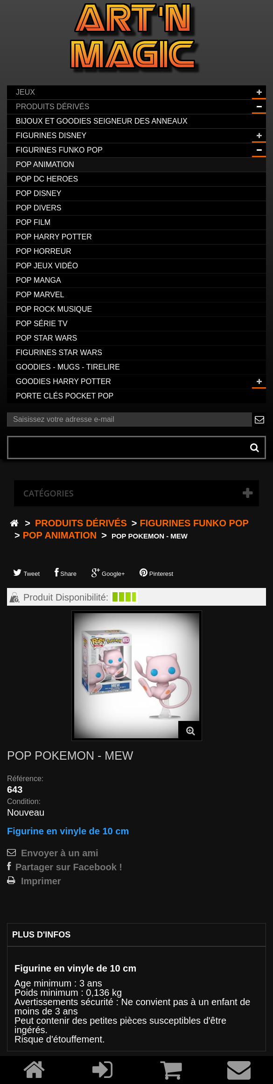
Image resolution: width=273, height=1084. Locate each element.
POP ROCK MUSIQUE (54, 309)
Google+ (108, 572)
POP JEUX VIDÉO (47, 266)
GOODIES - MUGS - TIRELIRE (68, 367)
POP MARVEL (40, 295)
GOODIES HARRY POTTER (63, 381)
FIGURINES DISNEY (51, 136)
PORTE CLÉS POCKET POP (64, 396)
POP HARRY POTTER (54, 237)
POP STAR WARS (46, 338)
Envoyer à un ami (59, 853)
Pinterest (156, 572)
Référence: (25, 779)
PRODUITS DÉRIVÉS (52, 107)
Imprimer (41, 881)
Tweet (26, 572)
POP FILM (33, 222)
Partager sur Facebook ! (68, 867)
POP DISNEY (39, 193)
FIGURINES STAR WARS (59, 353)
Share (66, 572)
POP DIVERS (39, 208)
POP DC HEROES (47, 179)
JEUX (25, 92)
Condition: (24, 801)
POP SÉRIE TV (42, 324)
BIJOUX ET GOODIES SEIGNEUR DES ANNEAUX (102, 121)
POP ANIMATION (45, 164)
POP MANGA (38, 280)
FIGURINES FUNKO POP (59, 150)
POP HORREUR (43, 251)
